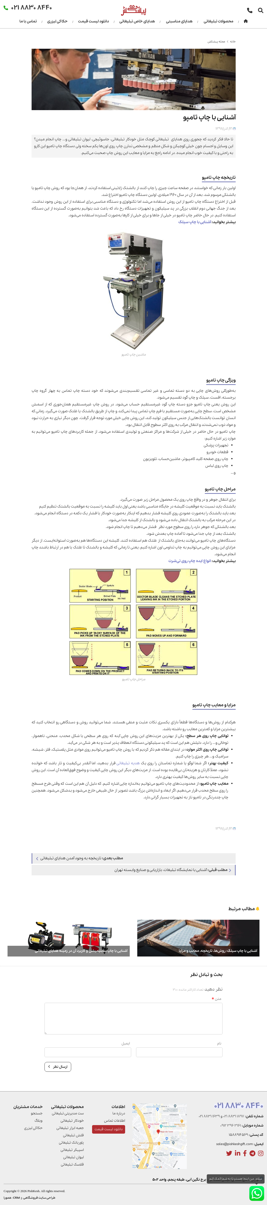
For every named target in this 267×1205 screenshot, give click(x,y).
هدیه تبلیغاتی (128, 763)
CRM (16, 1198)
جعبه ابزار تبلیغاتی (70, 1128)
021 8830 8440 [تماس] (31, 7)
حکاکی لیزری (57, 21)
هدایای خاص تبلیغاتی (137, 21)
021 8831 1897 (233, 1116)
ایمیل (125, 1043)
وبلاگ (38, 1120)
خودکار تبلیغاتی (72, 1120)
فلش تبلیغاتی (73, 1135)
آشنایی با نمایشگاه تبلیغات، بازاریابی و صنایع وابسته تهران (172, 870)
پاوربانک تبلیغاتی (71, 1142)
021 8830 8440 (238, 1106)
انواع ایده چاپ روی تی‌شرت (189, 561)
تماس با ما (28, 21)
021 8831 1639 (209, 1116)
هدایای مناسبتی (179, 21)
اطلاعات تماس (114, 1120)
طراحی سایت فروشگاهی (39, 1198)
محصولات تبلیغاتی (218, 21)
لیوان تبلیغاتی (73, 1157)
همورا (7, 1198)
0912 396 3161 (230, 1125)
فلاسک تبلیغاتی (72, 1164)
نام (219, 1043)
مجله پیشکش (216, 42)
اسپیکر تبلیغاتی (72, 1150)
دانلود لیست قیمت (93, 21)
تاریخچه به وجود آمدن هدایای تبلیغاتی (79, 858)
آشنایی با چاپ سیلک (194, 222)
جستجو (37, 1113)
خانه (233, 42)
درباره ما (118, 1113)
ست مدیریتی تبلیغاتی (68, 1113)
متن (216, 998)
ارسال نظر (57, 1066)
